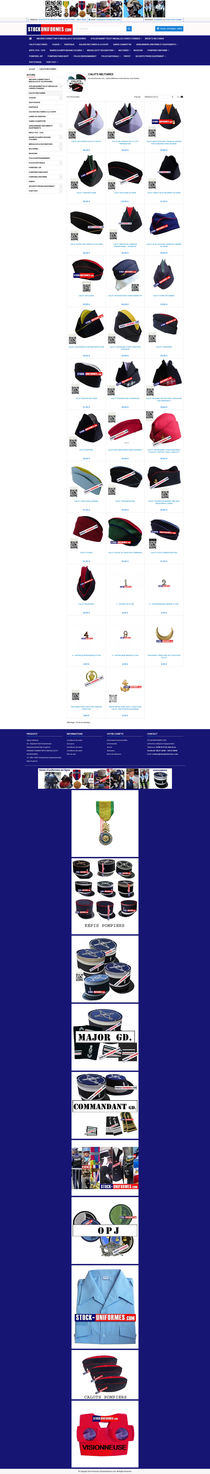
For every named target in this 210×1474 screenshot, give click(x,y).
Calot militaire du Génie (125, 193)
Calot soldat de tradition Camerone (125, 553)
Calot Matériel (86, 450)
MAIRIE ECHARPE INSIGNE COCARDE (66, 50)
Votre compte (115, 734)
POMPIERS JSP (36, 56)
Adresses (111, 751)
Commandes (112, 744)
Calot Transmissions (125, 501)
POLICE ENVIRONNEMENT (85, 56)
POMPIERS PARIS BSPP (58, 56)
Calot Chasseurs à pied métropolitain (86, 347)
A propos (70, 744)
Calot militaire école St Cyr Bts (86, 141)
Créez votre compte (174, 20)
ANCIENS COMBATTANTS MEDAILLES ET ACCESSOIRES (61, 39)
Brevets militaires (154, 39)
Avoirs (109, 747)
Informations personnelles (117, 740)
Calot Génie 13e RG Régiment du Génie (164, 193)
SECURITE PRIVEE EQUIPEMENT (150, 56)
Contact (152, 734)
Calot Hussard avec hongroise (125, 398)
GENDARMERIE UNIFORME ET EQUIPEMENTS (156, 44)
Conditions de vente (74, 740)
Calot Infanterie (86, 604)
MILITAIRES (123, 50)
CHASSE (55, 44)
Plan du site (71, 754)
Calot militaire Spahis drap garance (125, 450)
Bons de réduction (114, 754)
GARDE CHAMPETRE (122, 44)
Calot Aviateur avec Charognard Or (125, 296)
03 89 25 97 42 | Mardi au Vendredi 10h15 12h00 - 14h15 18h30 (62, 20)
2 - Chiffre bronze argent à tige (163, 604)
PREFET (127, 56)
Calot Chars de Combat (164, 296)
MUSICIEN (138, 50)
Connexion (158, 20)
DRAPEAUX (69, 44)
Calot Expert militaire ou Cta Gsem (86, 244)
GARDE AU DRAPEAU (37, 116)
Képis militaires (32, 740)
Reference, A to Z (159, 97)
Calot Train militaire (86, 193)
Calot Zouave (86, 553)
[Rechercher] (105, 28)
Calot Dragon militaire (86, 398)
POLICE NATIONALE (110, 56)
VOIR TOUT (51, 62)
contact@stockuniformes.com (108, 20)
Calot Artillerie (86, 296)
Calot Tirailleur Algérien (86, 501)
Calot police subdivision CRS (164, 553)
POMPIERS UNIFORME (157, 50)
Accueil (31, 75)
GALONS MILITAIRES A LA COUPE (93, 44)
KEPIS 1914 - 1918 (37, 50)
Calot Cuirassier (164, 347)
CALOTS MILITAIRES (38, 44)
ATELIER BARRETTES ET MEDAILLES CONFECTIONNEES (115, 39)
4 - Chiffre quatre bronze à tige (86, 655)
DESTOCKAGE (35, 62)
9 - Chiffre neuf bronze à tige (125, 655)
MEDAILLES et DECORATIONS (100, 50)
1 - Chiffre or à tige (125, 604)
